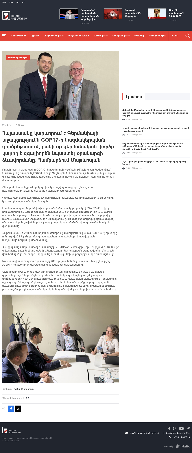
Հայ (4, 2)
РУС (17, 2)
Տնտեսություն (101, 35)
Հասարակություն (121, 35)
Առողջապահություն (54, 35)
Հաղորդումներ (18, 35)
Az (23, 2)
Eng (11, 2)
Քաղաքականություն (78, 35)
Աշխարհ (35, 35)
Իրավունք (139, 35)
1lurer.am (14, 440)
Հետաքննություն (157, 35)
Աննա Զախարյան (24, 388)
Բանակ (174, 35)
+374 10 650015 (182, 437)
